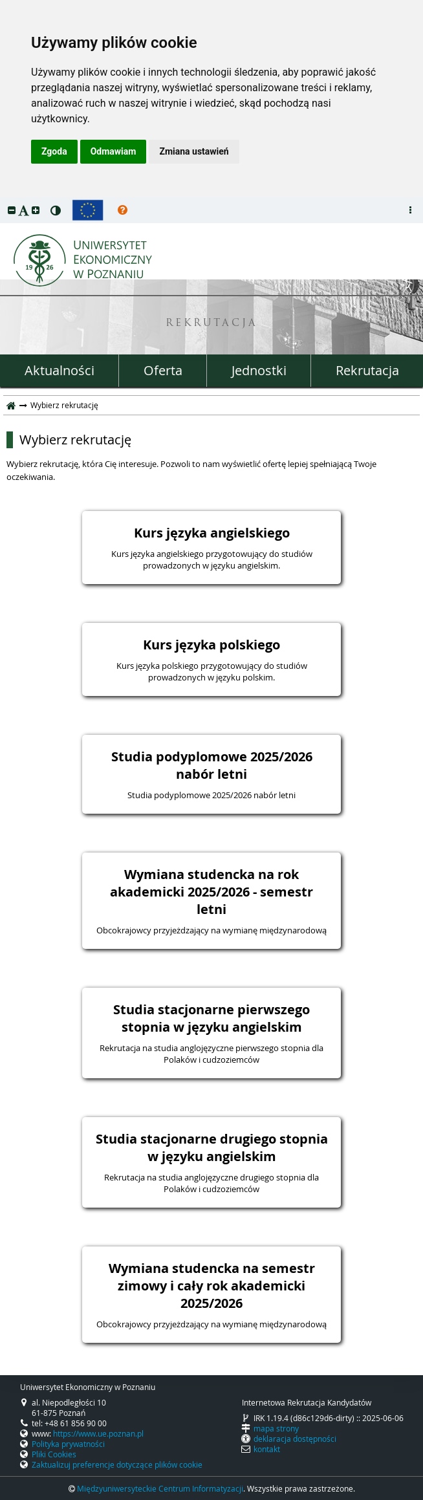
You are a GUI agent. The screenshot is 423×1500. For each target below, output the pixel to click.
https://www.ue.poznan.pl (98, 1433)
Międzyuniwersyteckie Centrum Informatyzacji (160, 1488)
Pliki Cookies (54, 1454)
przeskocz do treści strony (3, 200)
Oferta (163, 370)
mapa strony (276, 1428)
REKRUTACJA (212, 324)
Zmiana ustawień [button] (193, 151)
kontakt (267, 1449)
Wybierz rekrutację (75, 439)
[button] (12, 210)
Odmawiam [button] (113, 151)
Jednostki (259, 370)
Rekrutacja (367, 370)
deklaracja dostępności (295, 1438)
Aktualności (59, 370)
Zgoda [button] (54, 151)
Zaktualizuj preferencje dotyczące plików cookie (117, 1464)
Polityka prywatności (68, 1444)
